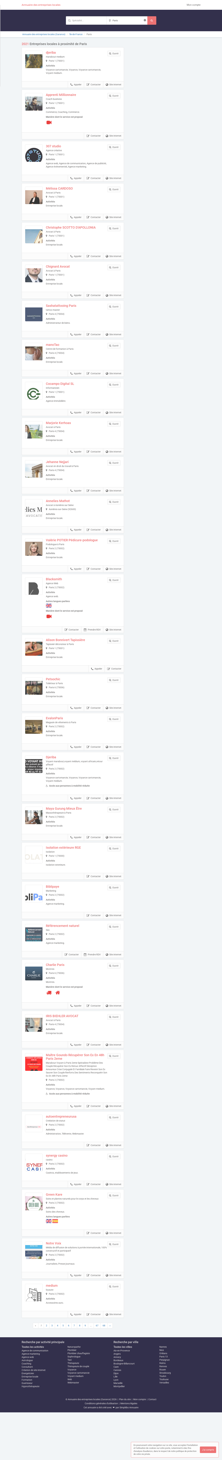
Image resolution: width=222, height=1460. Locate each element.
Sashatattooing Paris (68, 312)
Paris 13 (163, 1404)
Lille (115, 1424)
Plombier (71, 1397)
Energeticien (28, 1421)
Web (69, 1427)
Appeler (75, 84)
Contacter (94, 84)
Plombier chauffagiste (78, 1401)
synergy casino (63, 1199)
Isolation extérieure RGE (70, 877)
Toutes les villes (123, 1394)
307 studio (60, 146)
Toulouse (163, 1427)
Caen (116, 1414)
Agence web (28, 1404)
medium (58, 1331)
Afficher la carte (165, 88)
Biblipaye (59, 918)
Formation (27, 1427)
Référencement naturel (69, 960)
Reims (162, 1410)
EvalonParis (61, 743)
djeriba (58, 52)
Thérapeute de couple (78, 1414)
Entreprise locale (30, 1424)
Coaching (26, 1411)
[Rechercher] (151, 20)
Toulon (162, 1423)
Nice (161, 1397)
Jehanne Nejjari (64, 477)
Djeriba (58, 785)
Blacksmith (61, 600)
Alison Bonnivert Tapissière (72, 661)
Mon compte (194, 4)
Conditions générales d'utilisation (101, 1451)
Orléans (163, 1401)
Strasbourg (165, 1420)
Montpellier (119, 1434)
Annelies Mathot (65, 518)
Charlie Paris (62, 1001)
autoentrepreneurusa (68, 1158)
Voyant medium (75, 1423)
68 (104, 1373)
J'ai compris (208, 1449)
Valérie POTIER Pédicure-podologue (79, 559)
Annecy (117, 1404)
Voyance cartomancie (78, 1420)
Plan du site (125, 1447)
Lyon (116, 1427)
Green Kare (61, 1240)
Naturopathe (74, 1394)
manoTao (59, 353)
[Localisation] (127, 20)
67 (97, 1373)
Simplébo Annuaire (129, 1455)
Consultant (27, 1414)
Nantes (163, 1394)
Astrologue (27, 1408)
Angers (117, 1401)
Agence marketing (31, 1401)
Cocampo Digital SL (67, 394)
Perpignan (164, 1407)
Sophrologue (73, 1404)
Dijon (116, 1421)
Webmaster (73, 1430)
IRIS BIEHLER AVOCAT (69, 1052)
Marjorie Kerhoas (65, 436)
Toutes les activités (33, 1394)
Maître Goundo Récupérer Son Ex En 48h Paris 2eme (79, 1095)
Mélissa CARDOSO (66, 188)
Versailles (164, 1430)
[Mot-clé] (86, 20)
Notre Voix (60, 1289)
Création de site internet (34, 1417)
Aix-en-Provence (122, 1398)
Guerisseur (27, 1430)
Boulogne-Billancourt (124, 1411)
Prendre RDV (92, 651)
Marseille (118, 1430)
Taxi (69, 1407)
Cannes (117, 1417)
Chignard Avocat (65, 271)
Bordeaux (118, 1408)
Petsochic (60, 702)
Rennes (163, 1414)
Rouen (162, 1417)
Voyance (71, 1417)
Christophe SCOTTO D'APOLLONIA (77, 230)
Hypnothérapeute (30, 1434)
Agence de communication (35, 1398)
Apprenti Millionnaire (68, 95)
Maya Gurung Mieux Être (71, 836)
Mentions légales (128, 1451)
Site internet (113, 84)
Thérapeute (73, 1410)
